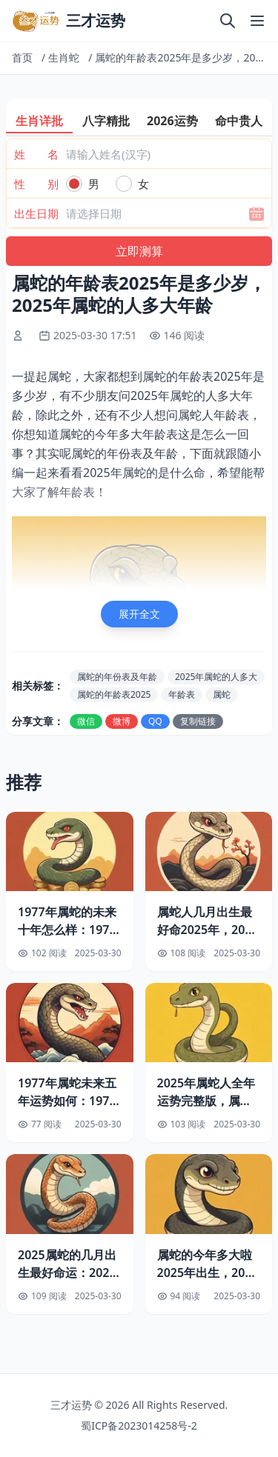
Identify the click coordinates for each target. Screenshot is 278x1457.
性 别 (36, 183)
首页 (22, 57)
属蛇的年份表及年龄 (117, 676)
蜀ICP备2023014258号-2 (139, 1425)
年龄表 (181, 694)
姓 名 (36, 154)
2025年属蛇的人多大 (216, 676)
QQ (155, 721)
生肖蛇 (63, 57)
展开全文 (139, 614)
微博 (121, 721)
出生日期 (36, 213)
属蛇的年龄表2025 (113, 694)
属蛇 (222, 694)
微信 (86, 721)
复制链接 (198, 721)
